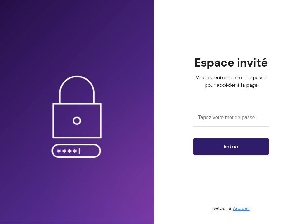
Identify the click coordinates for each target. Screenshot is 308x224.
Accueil (241, 208)
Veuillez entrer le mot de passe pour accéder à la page (231, 81)
